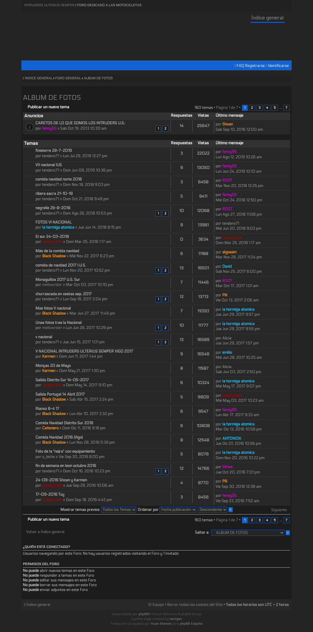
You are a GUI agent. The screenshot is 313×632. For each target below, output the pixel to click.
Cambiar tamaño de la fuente (286, 78)
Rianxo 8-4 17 (47, 409)
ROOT (227, 180)
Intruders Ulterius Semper (49, 5)
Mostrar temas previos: (98, 509)
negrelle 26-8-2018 (52, 208)
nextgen (175, 619)
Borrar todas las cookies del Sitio (195, 604)
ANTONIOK (231, 438)
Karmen (48, 356)
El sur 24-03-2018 (52, 236)
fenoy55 (49, 128)
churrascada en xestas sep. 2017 (63, 294)
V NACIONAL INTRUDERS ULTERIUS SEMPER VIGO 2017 (84, 351)
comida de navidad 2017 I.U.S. (60, 265)
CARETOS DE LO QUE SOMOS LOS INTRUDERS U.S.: (80, 123)
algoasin (229, 252)
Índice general (267, 18)
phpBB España (191, 624)
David (227, 266)
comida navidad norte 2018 (58, 179)
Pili (224, 295)
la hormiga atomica (58, 227)
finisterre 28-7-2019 (53, 150)
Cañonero (50, 428)
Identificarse (278, 66)
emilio (227, 352)
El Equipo (156, 604)
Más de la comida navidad (57, 251)
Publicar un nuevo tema (48, 107)
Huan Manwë (161, 624)
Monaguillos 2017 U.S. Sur (57, 279)
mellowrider (52, 285)
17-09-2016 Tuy (49, 494)
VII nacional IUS (48, 165)
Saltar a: (202, 532)
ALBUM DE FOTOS (98, 78)
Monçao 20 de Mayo (53, 366)
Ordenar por (167, 509)
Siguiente (279, 510)
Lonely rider (52, 242)
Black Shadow (54, 256)
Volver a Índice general (45, 532)
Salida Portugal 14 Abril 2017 (60, 394)
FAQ (240, 66)
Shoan (227, 124)
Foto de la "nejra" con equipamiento (65, 451)
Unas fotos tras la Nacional (58, 322)
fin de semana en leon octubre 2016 (65, 466)
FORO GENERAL (68, 78)
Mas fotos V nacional (53, 308)
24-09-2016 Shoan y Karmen (61, 480)
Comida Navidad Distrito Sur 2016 (64, 423)
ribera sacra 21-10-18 (54, 193)
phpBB (143, 614)
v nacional (43, 337)
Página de (227, 107)
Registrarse (255, 66)
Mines (227, 467)
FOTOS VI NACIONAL (53, 222)
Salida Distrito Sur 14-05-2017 (62, 380)
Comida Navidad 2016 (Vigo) (59, 437)
